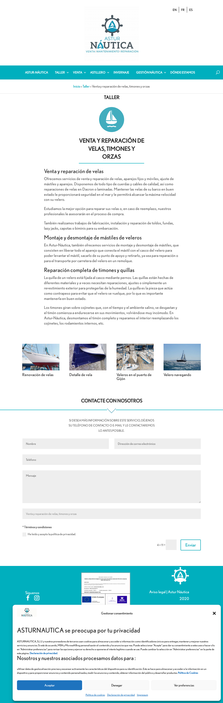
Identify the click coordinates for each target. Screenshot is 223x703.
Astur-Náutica (36, 68)
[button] (214, 613)
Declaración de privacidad (121, 694)
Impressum (142, 694)
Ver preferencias (184, 685)
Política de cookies (95, 694)
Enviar (190, 540)
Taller (60, 68)
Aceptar (49, 685)
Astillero (97, 68)
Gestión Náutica (149, 68)
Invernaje (121, 68)
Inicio (76, 82)
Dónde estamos (182, 68)
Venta (77, 68)
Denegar (116, 685)
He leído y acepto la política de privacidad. (49, 530)
